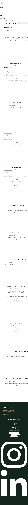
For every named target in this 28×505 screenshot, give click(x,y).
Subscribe (14, 436)
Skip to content (3, 3)
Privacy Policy (15, 427)
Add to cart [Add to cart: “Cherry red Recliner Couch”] (20, 354)
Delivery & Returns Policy (15, 430)
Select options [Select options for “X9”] (19, 139)
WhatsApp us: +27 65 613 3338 (8, 410)
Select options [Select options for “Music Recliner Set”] (19, 75)
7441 (4, 417)
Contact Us (15, 424)
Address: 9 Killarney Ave (7, 413)
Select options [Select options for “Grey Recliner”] (19, 35)
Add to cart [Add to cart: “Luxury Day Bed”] (20, 235)
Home (1, 18)
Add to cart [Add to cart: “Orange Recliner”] (20, 325)
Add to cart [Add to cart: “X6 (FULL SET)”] (20, 105)
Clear (8, 34)
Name (9, 434)
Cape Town (5, 415)
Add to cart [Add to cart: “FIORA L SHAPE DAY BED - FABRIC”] (20, 381)
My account (15, 423)
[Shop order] (22, 23)
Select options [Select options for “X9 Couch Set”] (19, 176)
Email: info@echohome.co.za (8, 411)
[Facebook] (25, 439)
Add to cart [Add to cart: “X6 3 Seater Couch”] (20, 208)
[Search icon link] (2, 7)
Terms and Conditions (15, 428)
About (15, 426)
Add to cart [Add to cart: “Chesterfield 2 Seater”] (21, 262)
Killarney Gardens (6, 414)
